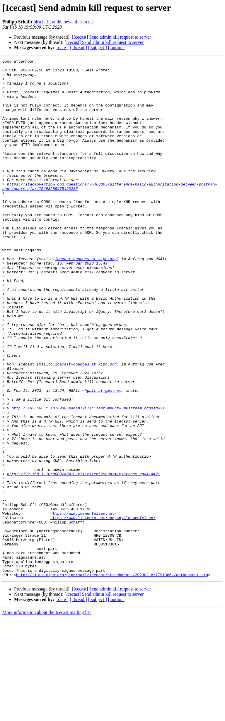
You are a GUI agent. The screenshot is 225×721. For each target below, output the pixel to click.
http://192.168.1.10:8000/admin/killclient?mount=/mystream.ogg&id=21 (88, 478)
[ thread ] (78, 47)
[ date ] (62, 47)
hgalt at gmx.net (103, 457)
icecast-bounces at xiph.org (86, 299)
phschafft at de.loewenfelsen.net (64, 21)
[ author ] (117, 47)
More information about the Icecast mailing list (46, 715)
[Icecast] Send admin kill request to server (111, 37)
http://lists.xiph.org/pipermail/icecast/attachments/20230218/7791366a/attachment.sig (112, 678)
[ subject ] (97, 47)
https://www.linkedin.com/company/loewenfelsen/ (103, 609)
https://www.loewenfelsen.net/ (83, 604)
